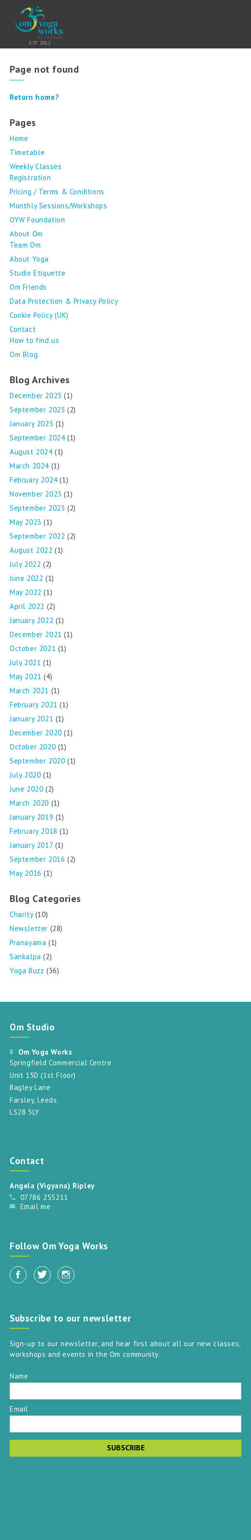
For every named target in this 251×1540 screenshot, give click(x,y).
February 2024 (34, 479)
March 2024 (29, 465)
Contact (23, 329)
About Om (26, 233)
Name (19, 1375)
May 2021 (26, 676)
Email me (35, 1206)
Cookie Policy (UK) (39, 315)
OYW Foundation (37, 219)
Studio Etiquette (38, 273)
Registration (30, 177)
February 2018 (34, 831)
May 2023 (26, 522)
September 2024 (37, 437)
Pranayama (28, 942)
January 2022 (31, 620)
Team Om (25, 244)
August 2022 (31, 550)
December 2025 (36, 395)
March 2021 (29, 690)
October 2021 (33, 648)
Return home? (34, 97)
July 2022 (25, 564)
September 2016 (37, 859)
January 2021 (31, 718)
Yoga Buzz (27, 970)
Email (19, 1408)
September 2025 (37, 409)
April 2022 (27, 606)
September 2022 (37, 536)
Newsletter (29, 928)
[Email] (125, 1424)
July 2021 (25, 662)
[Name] (125, 1391)
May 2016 (26, 873)
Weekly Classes (35, 166)
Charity (21, 914)
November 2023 (36, 493)
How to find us (34, 340)
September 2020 (37, 760)
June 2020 (26, 788)
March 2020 (29, 803)
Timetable (27, 152)
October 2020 (33, 746)
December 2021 (36, 634)
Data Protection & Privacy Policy (64, 301)
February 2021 (34, 704)
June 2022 (26, 578)
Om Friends (28, 287)
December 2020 (36, 732)
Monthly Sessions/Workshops (58, 205)
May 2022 (26, 592)
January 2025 (31, 423)
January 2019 (31, 817)
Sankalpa (25, 956)
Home (19, 138)
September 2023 (37, 508)
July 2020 (25, 774)
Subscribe (126, 1447)
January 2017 (31, 845)
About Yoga (29, 259)
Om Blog (24, 354)
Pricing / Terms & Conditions (57, 191)
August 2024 (31, 451)
